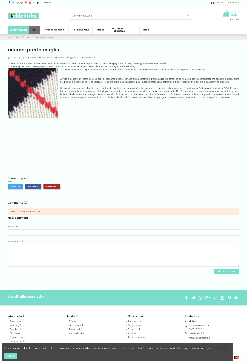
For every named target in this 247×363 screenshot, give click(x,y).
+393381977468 (196, 333)
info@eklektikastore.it (199, 338)
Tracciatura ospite (137, 337)
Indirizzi (132, 333)
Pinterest (52, 186)
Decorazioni (47, 58)
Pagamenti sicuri (18, 337)
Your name (13, 226)
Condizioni (15, 329)
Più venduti (74, 329)
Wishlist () (233, 3)
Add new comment (227, 271)
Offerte (72, 321)
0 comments (90, 58)
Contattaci (47, 3)
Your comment (15, 241)
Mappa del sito (76, 333)
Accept (10, 356)
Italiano (217, 3)
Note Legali (15, 325)
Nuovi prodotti (76, 325)
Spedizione (15, 321)
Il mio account (135, 321)
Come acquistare (18, 341)
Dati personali (135, 325)
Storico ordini (134, 329)
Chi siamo (15, 333)
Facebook (33, 186)
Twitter (15, 186)
